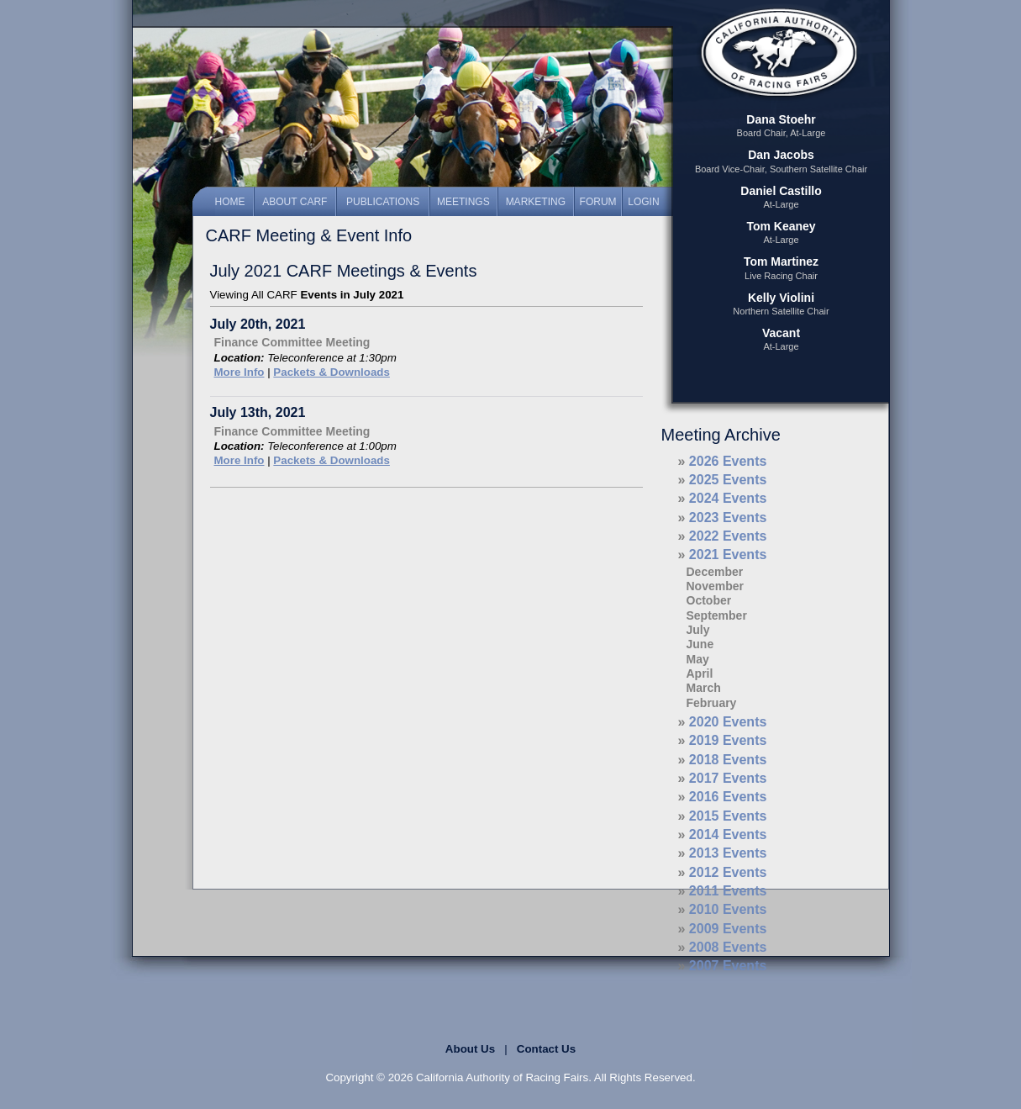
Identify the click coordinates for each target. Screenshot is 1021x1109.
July (698, 629)
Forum (598, 202)
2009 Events (728, 929)
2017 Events (728, 778)
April (700, 673)
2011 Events (728, 891)
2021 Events (728, 554)
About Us (470, 1049)
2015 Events (728, 816)
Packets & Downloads (331, 372)
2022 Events (728, 536)
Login (643, 202)
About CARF (294, 202)
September (717, 615)
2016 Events (728, 797)
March (704, 687)
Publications (382, 202)
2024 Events (728, 498)
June (700, 644)
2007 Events (728, 965)
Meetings (463, 202)
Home (230, 202)
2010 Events (728, 909)
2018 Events (728, 760)
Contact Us (546, 1049)
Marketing (536, 202)
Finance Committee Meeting (292, 342)
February (712, 703)
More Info (239, 372)
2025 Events (728, 480)
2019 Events (728, 740)
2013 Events (728, 853)
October (709, 600)
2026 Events (728, 461)
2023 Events (728, 517)
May (698, 659)
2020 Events (728, 722)
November (715, 586)
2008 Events (728, 947)
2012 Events (728, 872)
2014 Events (728, 834)
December (715, 571)
